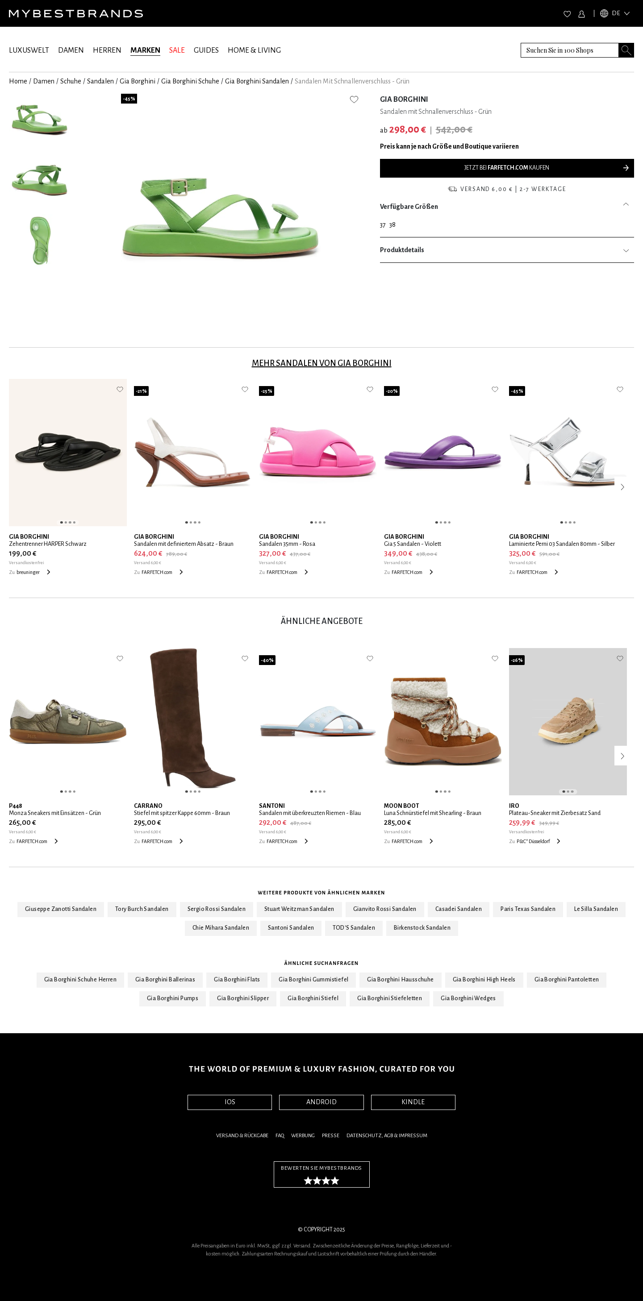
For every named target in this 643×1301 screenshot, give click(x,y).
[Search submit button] (626, 50)
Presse (330, 1136)
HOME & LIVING (254, 50)
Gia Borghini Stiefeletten (389, 998)
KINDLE (413, 1102)
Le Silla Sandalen (596, 909)
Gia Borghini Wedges (468, 998)
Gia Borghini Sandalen (257, 81)
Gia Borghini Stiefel (313, 998)
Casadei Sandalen (458, 909)
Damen (43, 81)
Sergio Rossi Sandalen (217, 909)
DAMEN (71, 50)
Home (18, 81)
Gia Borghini (137, 81)
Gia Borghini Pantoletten (566, 980)
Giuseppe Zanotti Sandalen (60, 909)
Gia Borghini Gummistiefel (313, 980)
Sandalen (100, 81)
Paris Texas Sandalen (528, 909)
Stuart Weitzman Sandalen (299, 909)
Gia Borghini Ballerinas (165, 980)
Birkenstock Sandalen (422, 928)
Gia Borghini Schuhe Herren (80, 980)
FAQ (280, 1136)
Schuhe (70, 81)
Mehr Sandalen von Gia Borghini (322, 363)
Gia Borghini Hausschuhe (400, 980)
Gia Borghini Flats (237, 980)
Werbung (303, 1136)
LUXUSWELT (29, 50)
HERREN (107, 50)
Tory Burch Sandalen (142, 909)
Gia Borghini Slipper (243, 998)
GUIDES (206, 50)
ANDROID (321, 1102)
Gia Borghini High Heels (484, 980)
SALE (177, 50)
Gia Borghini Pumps (172, 998)
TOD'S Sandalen (354, 928)
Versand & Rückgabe (242, 1136)
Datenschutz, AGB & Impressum (387, 1136)
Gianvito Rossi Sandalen (385, 909)
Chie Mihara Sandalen (220, 928)
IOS (230, 1102)
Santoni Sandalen (291, 928)
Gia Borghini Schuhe (190, 81)
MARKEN (145, 50)
